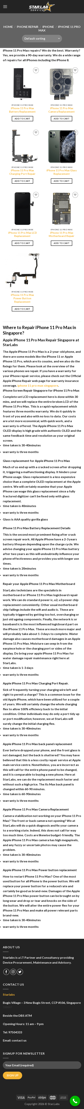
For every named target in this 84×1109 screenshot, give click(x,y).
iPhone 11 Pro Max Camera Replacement (61, 110)
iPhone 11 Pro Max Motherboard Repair (61, 234)
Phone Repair (27, 26)
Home (8, 26)
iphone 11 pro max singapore (37, 385)
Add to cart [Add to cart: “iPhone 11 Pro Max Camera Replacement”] (61, 118)
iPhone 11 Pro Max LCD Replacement (22, 234)
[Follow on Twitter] (20, 972)
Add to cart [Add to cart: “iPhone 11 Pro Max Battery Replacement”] (22, 118)
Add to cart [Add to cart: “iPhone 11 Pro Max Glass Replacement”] (61, 181)
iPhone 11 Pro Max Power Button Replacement (22, 298)
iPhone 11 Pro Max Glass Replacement (61, 172)
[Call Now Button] (75, 1101)
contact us (19, 1040)
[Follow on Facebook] (6, 972)
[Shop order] (42, 38)
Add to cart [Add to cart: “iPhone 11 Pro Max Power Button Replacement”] (22, 309)
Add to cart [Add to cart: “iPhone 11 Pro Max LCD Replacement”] (22, 243)
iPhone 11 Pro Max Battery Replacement (22, 110)
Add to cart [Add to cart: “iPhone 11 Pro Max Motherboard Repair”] (61, 243)
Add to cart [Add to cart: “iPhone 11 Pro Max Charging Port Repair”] (22, 181)
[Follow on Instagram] (13, 972)
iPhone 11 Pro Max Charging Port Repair (22, 172)
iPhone (48, 26)
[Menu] (5, 6)
